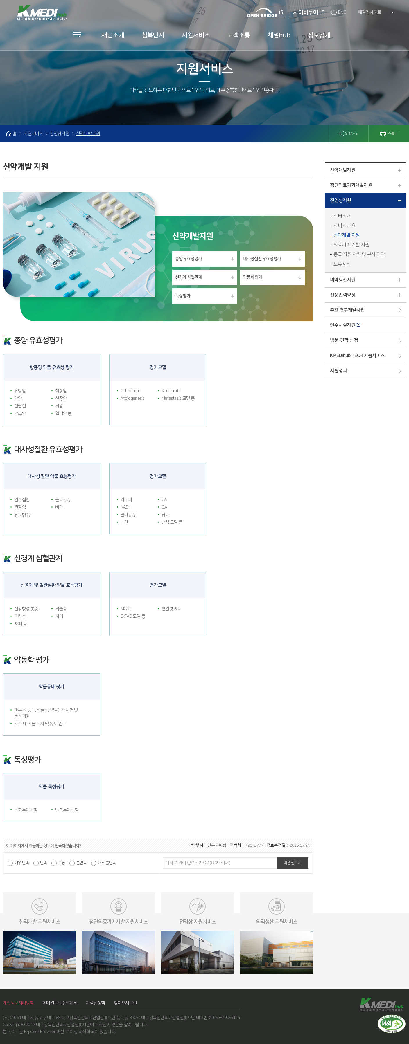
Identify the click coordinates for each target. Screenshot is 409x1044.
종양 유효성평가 (188, 258)
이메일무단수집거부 (59, 1002)
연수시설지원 (342, 325)
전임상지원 (368, 201)
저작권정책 (95, 1002)
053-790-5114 (226, 1017)
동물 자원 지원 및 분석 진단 (359, 254)
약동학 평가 (252, 277)
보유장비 (341, 264)
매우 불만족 (107, 863)
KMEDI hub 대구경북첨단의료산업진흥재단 (41, 11)
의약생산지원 (368, 280)
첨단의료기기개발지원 (368, 186)
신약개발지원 (368, 170)
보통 (61, 863)
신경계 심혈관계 (188, 277)
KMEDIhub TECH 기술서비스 (357, 355)
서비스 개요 (344, 225)
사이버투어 (306, 13)
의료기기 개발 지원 (351, 244)
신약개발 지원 (346, 235)
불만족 (81, 863)
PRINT (392, 133)
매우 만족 (21, 863)
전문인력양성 (368, 295)
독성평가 (182, 295)
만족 (43, 863)
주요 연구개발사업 (347, 310)
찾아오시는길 (125, 1002)
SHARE (351, 133)
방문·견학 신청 (344, 340)
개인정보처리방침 (18, 1002)
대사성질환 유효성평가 (262, 258)
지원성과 (338, 370)
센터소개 (341, 216)
